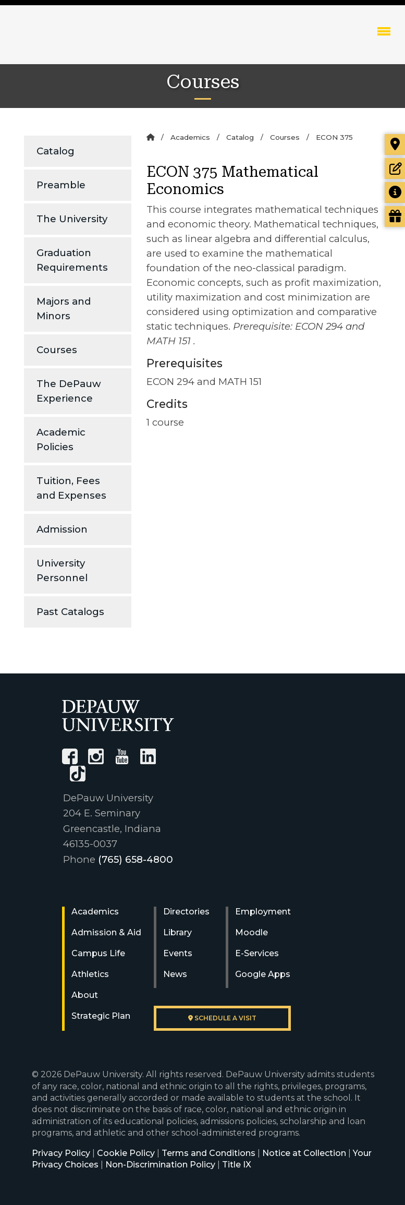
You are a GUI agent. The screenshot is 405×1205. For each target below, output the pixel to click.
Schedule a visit (222, 1018)
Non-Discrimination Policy (160, 1165)
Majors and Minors (63, 308)
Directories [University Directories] (186, 912)
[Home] (150, 137)
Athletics (90, 974)
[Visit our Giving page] (395, 216)
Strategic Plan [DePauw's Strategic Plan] (100, 1016)
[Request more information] (395, 192)
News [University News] (175, 974)
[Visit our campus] (395, 144)
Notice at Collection (304, 1153)
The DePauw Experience (68, 391)
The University (71, 219)
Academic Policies (60, 439)
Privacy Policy (61, 1153)
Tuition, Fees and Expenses (71, 488)
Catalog (55, 151)
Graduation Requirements (72, 260)
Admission (62, 529)
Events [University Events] (177, 953)
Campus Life (98, 953)
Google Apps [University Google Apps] (262, 974)
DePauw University (73, 42)
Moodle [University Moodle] (251, 932)
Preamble (60, 185)
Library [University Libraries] (177, 932)
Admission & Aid (106, 932)
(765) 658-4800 (135, 859)
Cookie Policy (126, 1153)
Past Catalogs (70, 612)
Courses (56, 350)
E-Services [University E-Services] (257, 953)
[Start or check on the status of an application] (395, 168)
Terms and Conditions (208, 1153)
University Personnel (62, 570)
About (84, 995)
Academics (190, 137)
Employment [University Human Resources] (263, 912)
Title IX (236, 1165)
